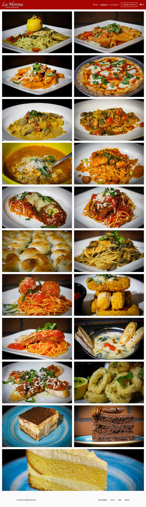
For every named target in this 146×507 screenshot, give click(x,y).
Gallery (104, 4)
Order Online (129, 4)
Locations (114, 4)
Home (95, 4)
